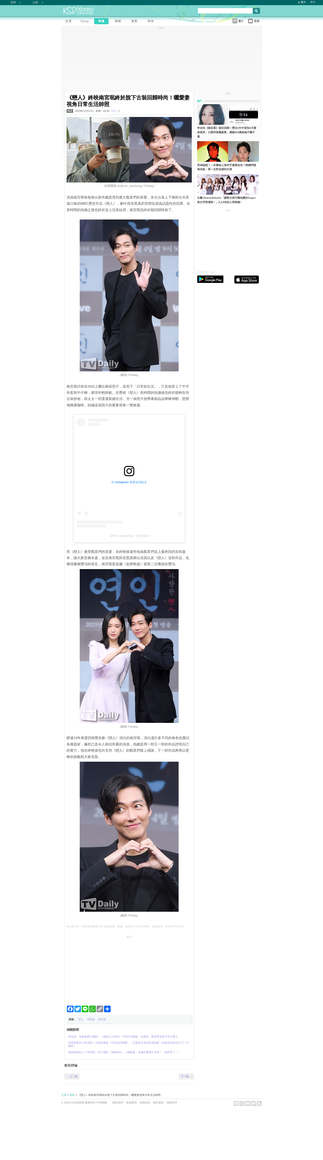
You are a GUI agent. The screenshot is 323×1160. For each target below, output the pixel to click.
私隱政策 (145, 1102)
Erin (113, 111)
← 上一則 (72, 1076)
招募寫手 (172, 1102)
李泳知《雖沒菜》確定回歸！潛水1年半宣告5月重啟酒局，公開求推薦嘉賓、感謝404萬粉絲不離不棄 (226, 132)
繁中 (303, 2)
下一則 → (186, 1076)
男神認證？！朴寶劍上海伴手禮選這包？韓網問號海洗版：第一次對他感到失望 (226, 167)
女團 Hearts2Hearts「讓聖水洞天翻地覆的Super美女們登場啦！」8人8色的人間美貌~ (226, 200)
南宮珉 (102, 1019)
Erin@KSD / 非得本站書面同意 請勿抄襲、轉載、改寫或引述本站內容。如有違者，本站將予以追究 (125, 926)
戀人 (81, 1019)
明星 (69, 111)
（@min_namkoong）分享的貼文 (129, 535)
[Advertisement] (129, 969)
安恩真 (91, 1019)
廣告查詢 (158, 1102)
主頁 (64, 1094)
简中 (313, 2)
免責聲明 (131, 1102)
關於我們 (117, 1102)
